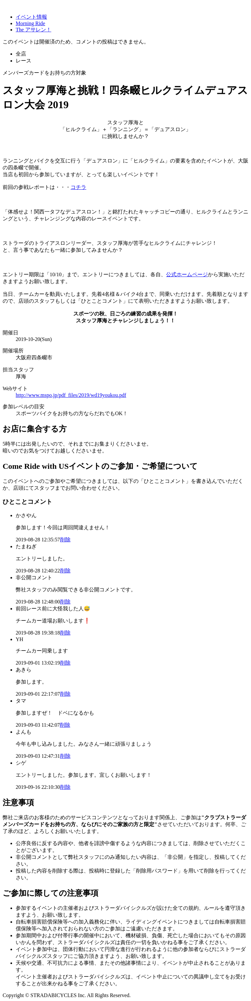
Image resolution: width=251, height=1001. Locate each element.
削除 (65, 539)
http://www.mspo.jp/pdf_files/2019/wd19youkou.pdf (71, 395)
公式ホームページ (187, 274)
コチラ (78, 187)
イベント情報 (31, 17)
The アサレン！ (33, 29)
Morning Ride (30, 23)
